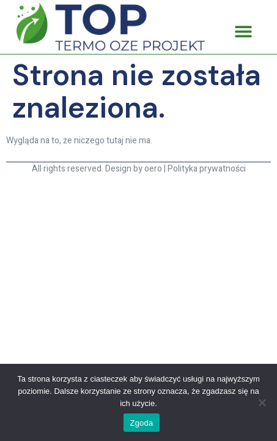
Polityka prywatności (207, 168)
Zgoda (141, 423)
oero (153, 168)
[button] (243, 31)
